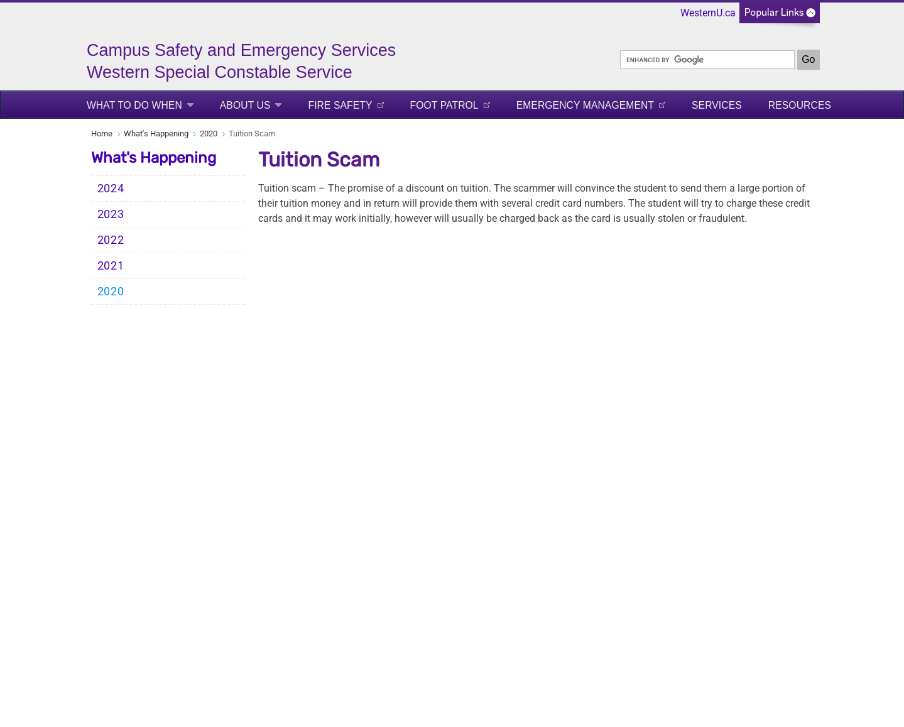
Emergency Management (585, 105)
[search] (707, 59)
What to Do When (134, 105)
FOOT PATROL (444, 105)
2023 (110, 214)
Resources (799, 105)
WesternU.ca (708, 13)
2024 (110, 188)
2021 (110, 266)
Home (101, 133)
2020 (208, 133)
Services (717, 105)
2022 (110, 240)
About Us (245, 105)
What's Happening (156, 133)
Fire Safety (340, 105)
